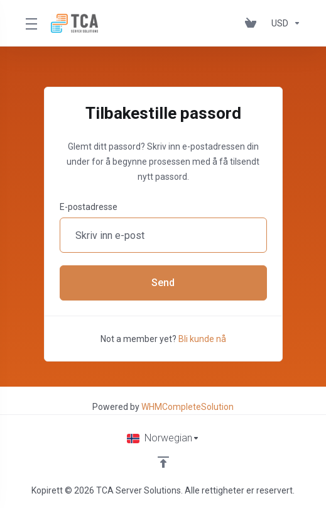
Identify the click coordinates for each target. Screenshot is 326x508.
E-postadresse (88, 207)
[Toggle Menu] (30, 23)
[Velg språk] (163, 438)
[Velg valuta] (283, 23)
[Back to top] (163, 462)
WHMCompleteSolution (187, 407)
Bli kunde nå (202, 339)
